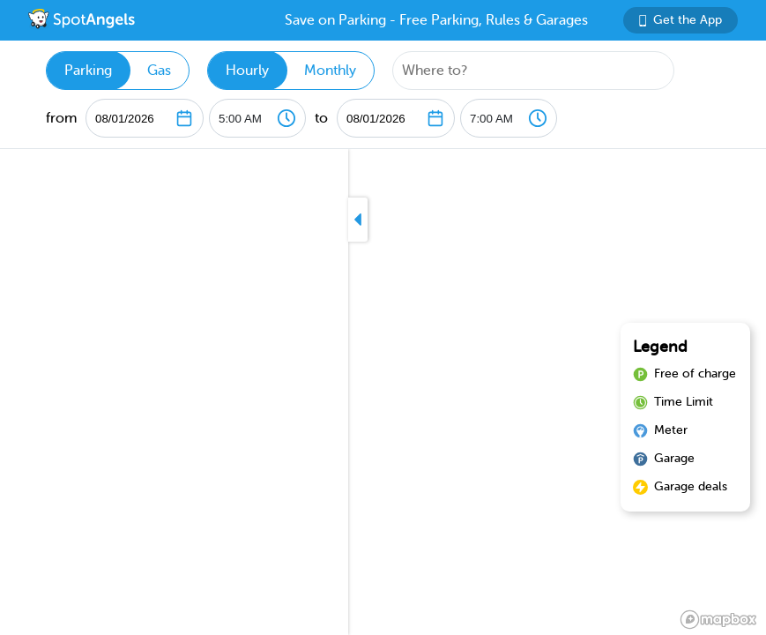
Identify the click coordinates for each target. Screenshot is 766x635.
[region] (383, 392)
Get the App (680, 19)
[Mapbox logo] (718, 619)
